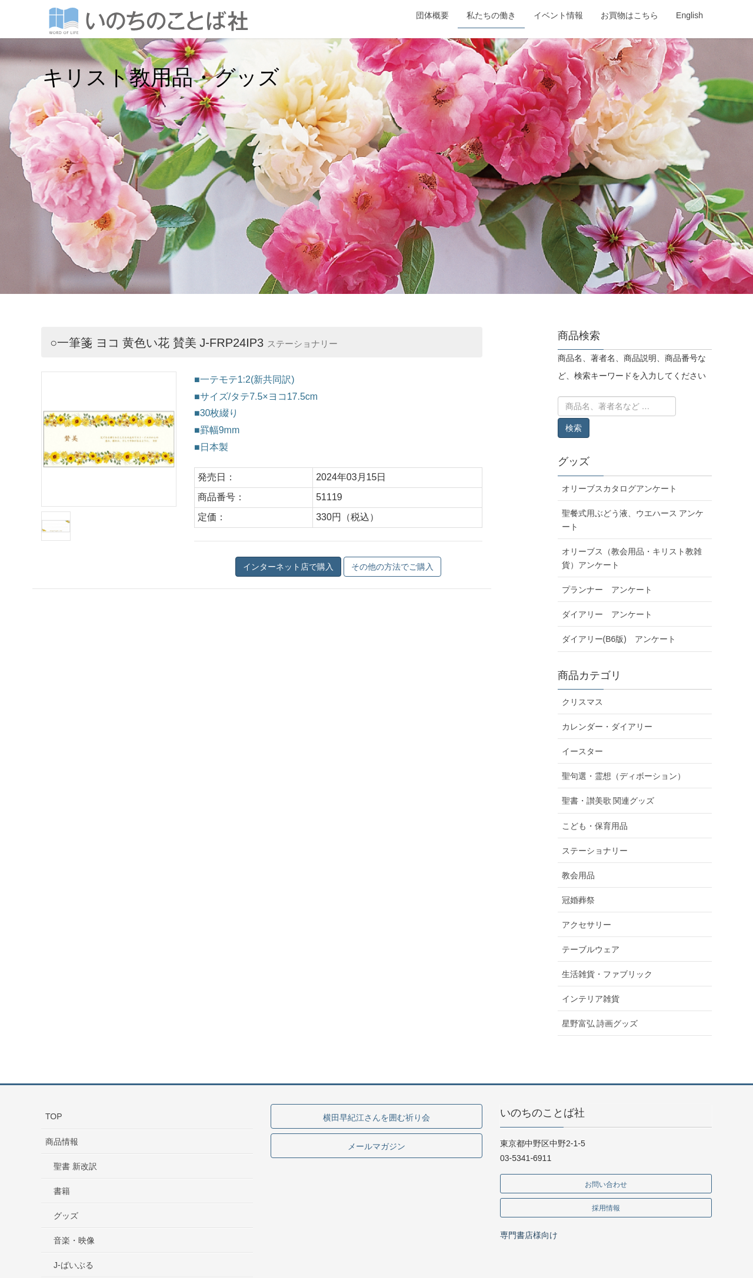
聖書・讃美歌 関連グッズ (608, 800)
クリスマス (582, 702)
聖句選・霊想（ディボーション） (623, 776)
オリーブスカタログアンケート (619, 488)
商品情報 (61, 1141)
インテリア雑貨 (590, 998)
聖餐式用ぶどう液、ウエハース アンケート (633, 519)
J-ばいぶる (74, 1265)
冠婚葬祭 (578, 900)
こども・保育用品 (595, 826)
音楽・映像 (74, 1240)
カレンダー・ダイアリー (607, 726)
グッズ (573, 461)
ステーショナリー (595, 850)
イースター (582, 751)
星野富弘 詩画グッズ (600, 1023)
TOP (53, 1116)
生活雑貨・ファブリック (607, 974)
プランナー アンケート (607, 589)
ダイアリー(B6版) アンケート (619, 639)
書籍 (62, 1191)
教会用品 (578, 875)
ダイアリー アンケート (607, 614)
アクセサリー (586, 924)
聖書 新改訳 (75, 1166)
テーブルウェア (590, 949)
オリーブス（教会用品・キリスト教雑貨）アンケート (632, 558)
